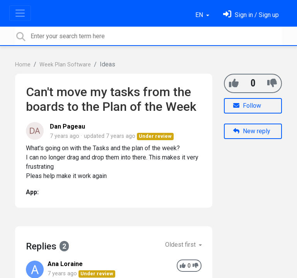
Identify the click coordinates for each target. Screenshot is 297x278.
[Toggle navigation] (20, 13)
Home (23, 64)
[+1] (234, 83)
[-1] (272, 83)
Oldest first (181, 244)
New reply (251, 131)
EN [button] (200, 15)
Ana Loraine (65, 264)
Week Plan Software (65, 64)
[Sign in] (251, 15)
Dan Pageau (67, 126)
